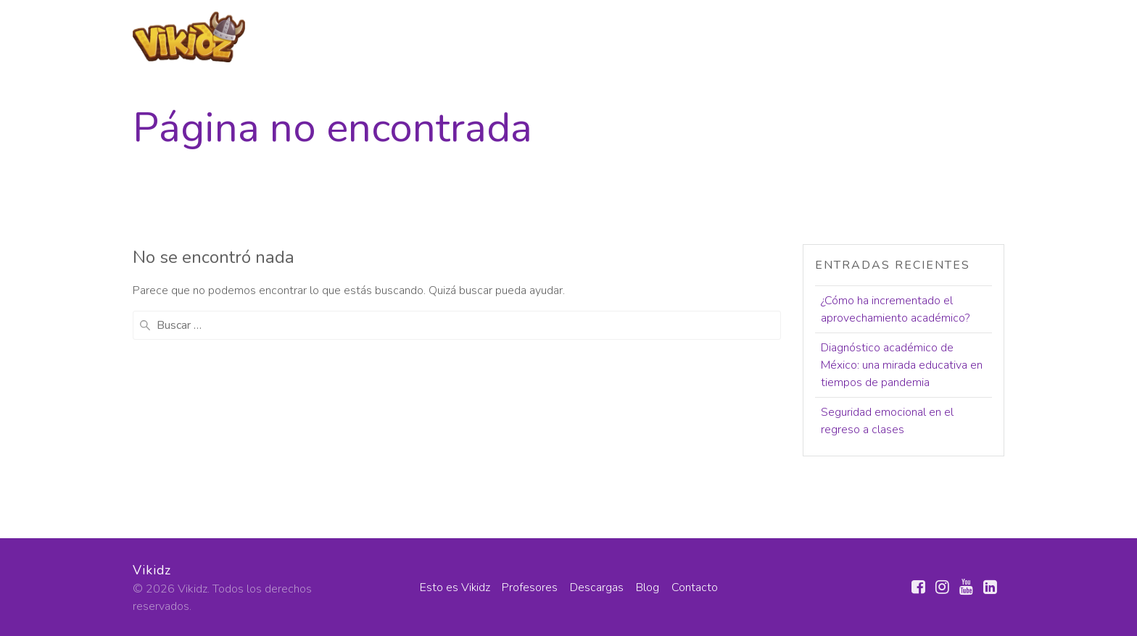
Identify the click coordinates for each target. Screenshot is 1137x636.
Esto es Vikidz (647, 35)
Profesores (744, 35)
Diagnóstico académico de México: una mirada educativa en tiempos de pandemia (902, 365)
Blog (899, 35)
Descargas (832, 35)
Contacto (975, 35)
